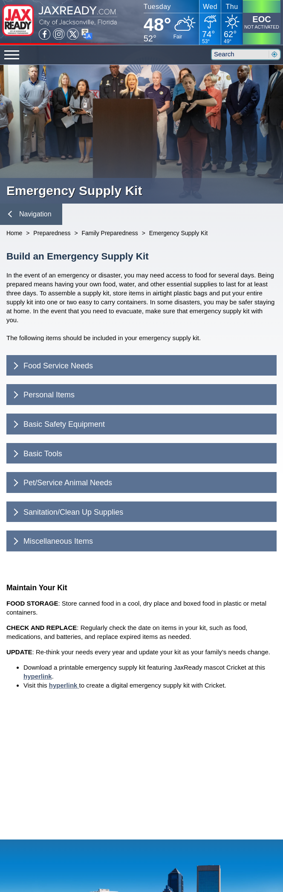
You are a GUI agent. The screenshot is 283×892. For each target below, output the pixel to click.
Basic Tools (36, 453)
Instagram (58, 34)
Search (274, 54)
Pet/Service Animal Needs (62, 482)
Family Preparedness (109, 233)
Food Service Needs (52, 365)
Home (14, 233)
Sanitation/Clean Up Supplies (67, 512)
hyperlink (37, 676)
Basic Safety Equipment (58, 424)
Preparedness (51, 233)
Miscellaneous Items (52, 541)
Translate (87, 34)
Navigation (30, 214)
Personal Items (43, 395)
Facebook (44, 34)
